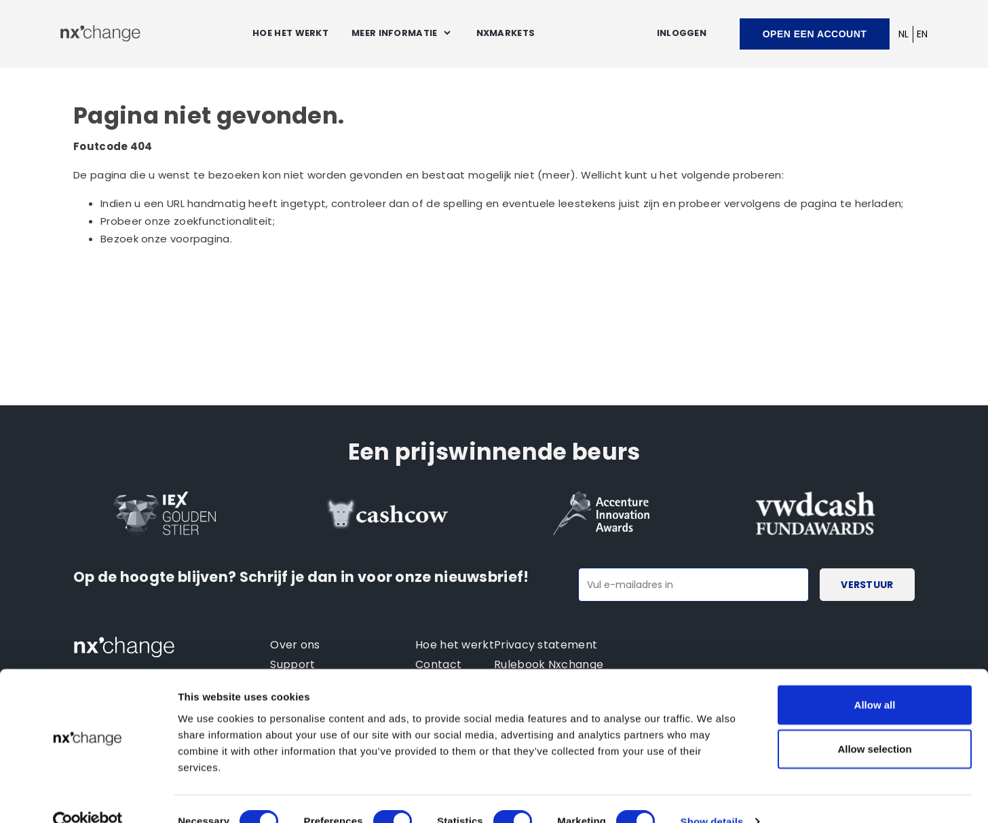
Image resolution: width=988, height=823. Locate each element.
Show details (712, 796)
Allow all (875, 678)
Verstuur (867, 584)
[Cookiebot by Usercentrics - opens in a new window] (87, 796)
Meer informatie (395, 32)
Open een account (815, 34)
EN (922, 34)
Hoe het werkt (290, 32)
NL (903, 34)
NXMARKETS (505, 32)
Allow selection (874, 723)
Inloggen (681, 32)
